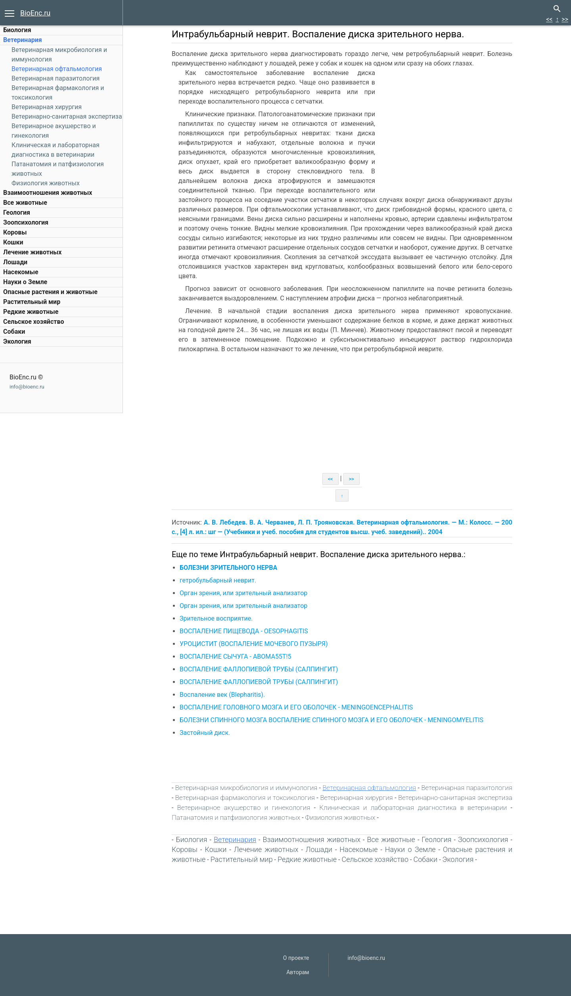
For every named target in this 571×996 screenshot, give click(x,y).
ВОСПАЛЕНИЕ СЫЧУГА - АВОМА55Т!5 (235, 656)
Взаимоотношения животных (47, 192)
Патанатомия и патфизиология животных (236, 817)
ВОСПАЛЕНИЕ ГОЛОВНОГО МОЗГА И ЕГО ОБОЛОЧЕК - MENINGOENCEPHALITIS (296, 707)
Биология (17, 30)
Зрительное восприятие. (216, 618)
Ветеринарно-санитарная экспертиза (66, 116)
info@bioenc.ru (27, 387)
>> (564, 19)
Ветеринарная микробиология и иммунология (246, 788)
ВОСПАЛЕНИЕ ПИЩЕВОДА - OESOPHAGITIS (244, 631)
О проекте (296, 958)
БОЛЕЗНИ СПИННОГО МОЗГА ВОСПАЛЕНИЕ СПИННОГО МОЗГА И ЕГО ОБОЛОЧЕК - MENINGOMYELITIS (331, 720)
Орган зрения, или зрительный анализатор (243, 593)
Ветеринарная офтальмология (56, 69)
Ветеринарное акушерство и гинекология (243, 807)
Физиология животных (45, 183)
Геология (16, 212)
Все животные (25, 202)
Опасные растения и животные (50, 292)
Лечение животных (32, 252)
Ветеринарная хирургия (46, 107)
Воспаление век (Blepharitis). (222, 694)
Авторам (297, 972)
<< (549, 19)
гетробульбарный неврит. (218, 580)
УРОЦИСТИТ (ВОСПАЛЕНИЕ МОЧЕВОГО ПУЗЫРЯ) (254, 644)
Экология (17, 341)
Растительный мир (31, 302)
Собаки (14, 331)
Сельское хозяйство (33, 321)
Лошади (15, 262)
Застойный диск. (205, 732)
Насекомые (20, 272)
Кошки (13, 242)
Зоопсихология (25, 222)
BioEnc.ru (35, 13)
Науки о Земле (25, 282)
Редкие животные (30, 311)
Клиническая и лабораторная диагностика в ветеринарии (413, 807)
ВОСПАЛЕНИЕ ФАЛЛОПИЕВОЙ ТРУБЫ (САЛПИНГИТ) (259, 669)
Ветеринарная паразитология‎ (55, 78)
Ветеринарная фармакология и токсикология (245, 798)
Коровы (15, 232)
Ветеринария (22, 40)
